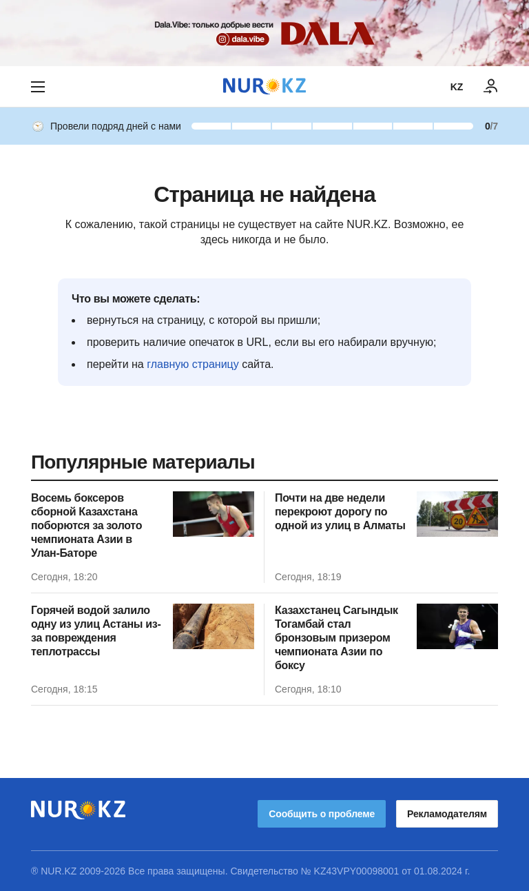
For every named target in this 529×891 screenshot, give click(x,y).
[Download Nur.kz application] (264, 33)
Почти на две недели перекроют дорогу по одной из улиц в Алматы (340, 511)
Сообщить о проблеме (322, 813)
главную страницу (193, 364)
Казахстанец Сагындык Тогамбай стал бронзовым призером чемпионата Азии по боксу (336, 637)
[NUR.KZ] (264, 86)
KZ (456, 86)
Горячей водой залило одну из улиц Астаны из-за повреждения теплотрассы (95, 630)
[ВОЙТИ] (491, 87)
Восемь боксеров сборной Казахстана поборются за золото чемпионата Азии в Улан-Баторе (86, 525)
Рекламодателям (447, 813)
